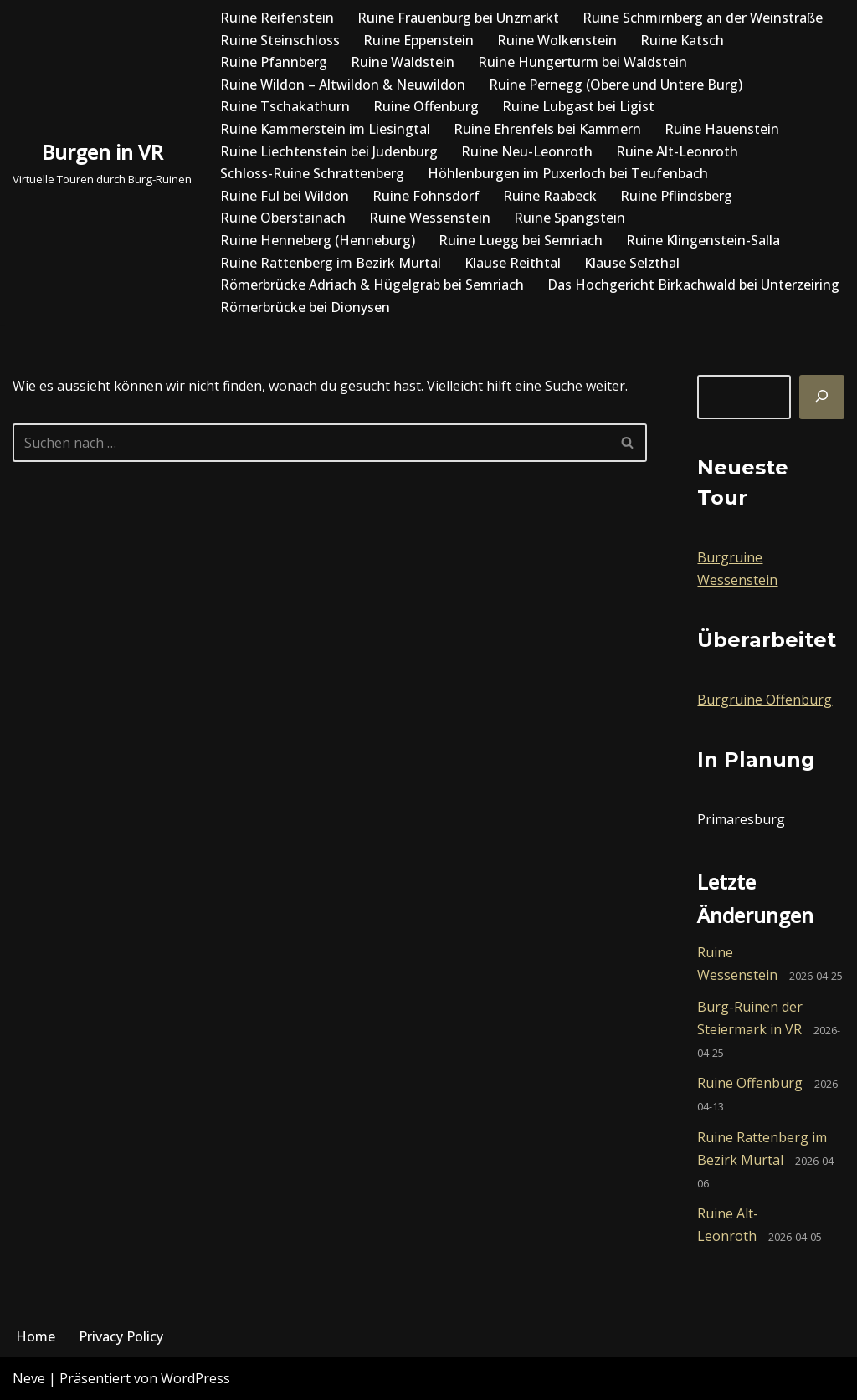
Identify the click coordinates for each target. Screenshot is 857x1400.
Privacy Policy (121, 1336)
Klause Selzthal (632, 263)
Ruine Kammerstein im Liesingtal (325, 129)
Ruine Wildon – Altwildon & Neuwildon (342, 84)
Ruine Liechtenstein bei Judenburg (329, 151)
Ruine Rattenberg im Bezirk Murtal (330, 263)
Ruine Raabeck (550, 196)
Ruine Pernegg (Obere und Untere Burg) (615, 84)
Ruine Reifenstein (277, 17)
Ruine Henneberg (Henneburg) (317, 240)
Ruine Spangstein (569, 217)
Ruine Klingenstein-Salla (703, 240)
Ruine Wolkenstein (557, 40)
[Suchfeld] (311, 442)
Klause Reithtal (512, 263)
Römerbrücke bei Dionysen (305, 307)
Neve (29, 1378)
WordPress (195, 1378)
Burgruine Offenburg (764, 699)
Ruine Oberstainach (283, 217)
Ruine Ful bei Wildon (284, 196)
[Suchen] (821, 397)
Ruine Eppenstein (418, 40)
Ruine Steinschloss (280, 40)
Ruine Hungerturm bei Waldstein (582, 62)
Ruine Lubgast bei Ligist (578, 106)
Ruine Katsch (682, 40)
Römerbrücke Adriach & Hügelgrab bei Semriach (372, 284)
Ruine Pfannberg (273, 62)
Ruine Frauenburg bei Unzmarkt (458, 17)
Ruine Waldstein (402, 62)
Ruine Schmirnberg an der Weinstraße (702, 17)
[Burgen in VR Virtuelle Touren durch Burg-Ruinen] (102, 162)
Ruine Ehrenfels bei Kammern (547, 129)
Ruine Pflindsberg (676, 196)
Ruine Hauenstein (722, 129)
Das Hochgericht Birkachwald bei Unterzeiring (693, 284)
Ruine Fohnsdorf (426, 196)
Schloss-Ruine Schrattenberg (312, 173)
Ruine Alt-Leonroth (677, 151)
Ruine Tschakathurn (285, 106)
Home (35, 1336)
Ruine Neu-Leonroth (527, 151)
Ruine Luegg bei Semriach (521, 240)
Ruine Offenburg (426, 106)
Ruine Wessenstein (429, 217)
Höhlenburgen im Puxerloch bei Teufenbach (568, 173)
